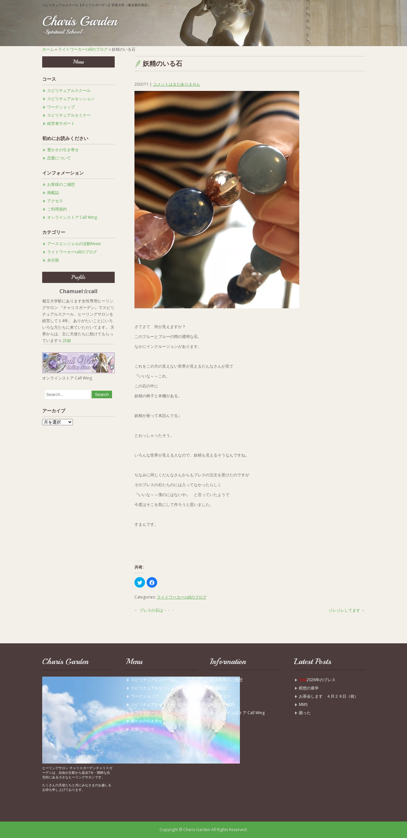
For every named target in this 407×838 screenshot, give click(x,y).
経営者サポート (61, 123)
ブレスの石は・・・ (154, 610)
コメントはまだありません (176, 84)
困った (307, 712)
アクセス (55, 201)
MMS (303, 704)
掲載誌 (53, 192)
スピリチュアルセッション (71, 98)
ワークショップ (61, 107)
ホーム (48, 49)
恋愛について (59, 158)
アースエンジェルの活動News (74, 243)
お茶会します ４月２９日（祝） (328, 696)
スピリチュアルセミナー (69, 115)
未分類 (53, 260)
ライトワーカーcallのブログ (83, 49)
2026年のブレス (317, 680)
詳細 (67, 340)
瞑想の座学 (309, 688)
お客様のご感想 (61, 184)
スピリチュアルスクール (69, 90)
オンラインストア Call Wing (72, 217)
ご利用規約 (57, 209)
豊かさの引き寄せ (63, 150)
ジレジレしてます (347, 610)
